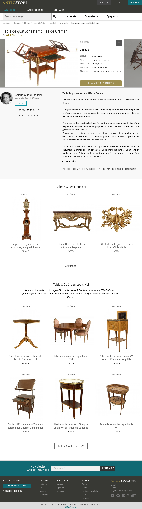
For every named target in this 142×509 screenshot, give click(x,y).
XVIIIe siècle (63, 23)
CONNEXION (135, 2)
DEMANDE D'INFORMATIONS (101, 83)
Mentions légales (47, 504)
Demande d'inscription (13, 491)
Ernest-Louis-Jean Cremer (102, 60)
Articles (84, 487)
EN (119, 2)
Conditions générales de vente (90, 504)
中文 (123, 2)
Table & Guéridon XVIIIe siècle (84, 169)
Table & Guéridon (39, 23)
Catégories (43, 484)
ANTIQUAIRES (35, 10)
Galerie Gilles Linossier (28, 95)
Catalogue (17, 23)
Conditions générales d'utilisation (66, 504)
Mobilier (27, 23)
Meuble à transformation (126, 169)
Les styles (85, 498)
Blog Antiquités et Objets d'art (121, 490)
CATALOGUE (9, 10)
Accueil (113, 485)
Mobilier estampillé (106, 169)
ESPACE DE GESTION (17, 485)
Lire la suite (70, 161)
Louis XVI (52, 23)
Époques (43, 491)
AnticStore (6, 23)
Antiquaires (61, 484)
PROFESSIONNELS (64, 480)
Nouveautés (70, 16)
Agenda (84, 484)
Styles (42, 487)
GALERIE (19, 116)
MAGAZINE (60, 10)
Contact (113, 487)
